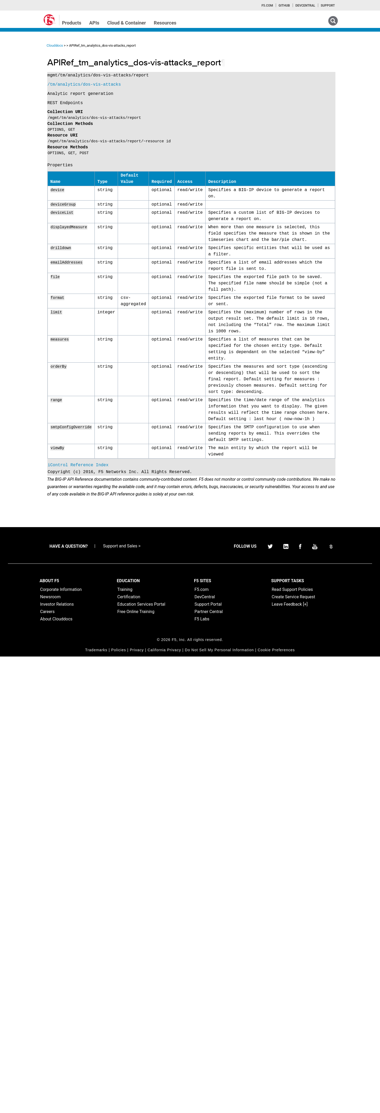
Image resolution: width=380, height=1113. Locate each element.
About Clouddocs (56, 1075)
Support (328, 5)
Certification (128, 1053)
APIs (94, 23)
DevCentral (204, 1053)
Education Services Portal (141, 1060)
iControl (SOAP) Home (29, 80)
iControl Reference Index (126, 914)
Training (124, 1045)
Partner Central (208, 1068)
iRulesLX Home (23, 99)
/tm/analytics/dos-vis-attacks (132, 84)
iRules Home (21, 89)
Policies (118, 1106)
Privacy (137, 1106)
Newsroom (50, 1053)
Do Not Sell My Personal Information (219, 1106)
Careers (47, 1068)
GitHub (284, 5)
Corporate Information (61, 1045)
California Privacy (164, 1106)
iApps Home (21, 61)
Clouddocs (102, 45)
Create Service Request (293, 1053)
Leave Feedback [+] (290, 1060)
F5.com (267, 5)
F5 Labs (201, 1075)
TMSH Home (21, 108)
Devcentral (305, 5)
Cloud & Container (126, 23)
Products (71, 23)
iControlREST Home (27, 70)
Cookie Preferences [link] (276, 1106)
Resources (165, 23)
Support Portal (208, 1060)
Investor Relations (57, 1060)
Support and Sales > (121, 1002)
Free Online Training (136, 1068)
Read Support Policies (292, 1045)
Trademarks (96, 1106)
